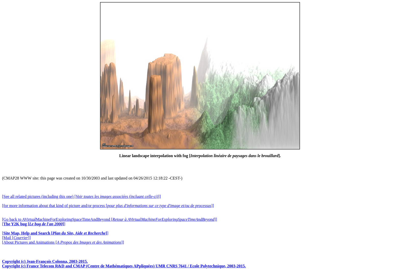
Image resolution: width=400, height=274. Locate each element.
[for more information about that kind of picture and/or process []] (108, 205)
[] (33, 224)
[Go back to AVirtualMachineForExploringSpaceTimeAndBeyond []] (109, 219)
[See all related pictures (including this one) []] (81, 196)
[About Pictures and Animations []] (63, 242)
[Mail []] (16, 238)
